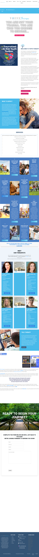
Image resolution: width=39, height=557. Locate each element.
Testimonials (13, 540)
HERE (16, 383)
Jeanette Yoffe (34, 49)
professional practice (5, 108)
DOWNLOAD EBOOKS (25, 90)
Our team (27, 253)
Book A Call (7, 290)
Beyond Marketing (8, 553)
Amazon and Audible (10, 382)
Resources (13, 539)
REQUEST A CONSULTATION (19, 32)
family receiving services (17, 368)
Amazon (22, 367)
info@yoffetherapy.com (10, 6)
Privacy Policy (28, 553)
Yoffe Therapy (2, 366)
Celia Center (24, 385)
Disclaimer (37, 553)
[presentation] (14, 464)
